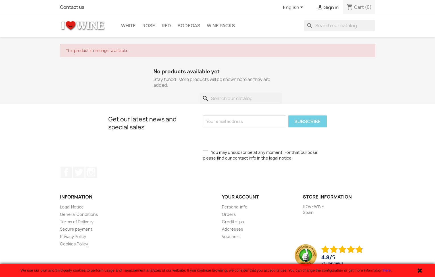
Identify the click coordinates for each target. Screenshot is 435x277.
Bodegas (189, 25)
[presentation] (246, 138)
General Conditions (79, 214)
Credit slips (233, 221)
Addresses (232, 229)
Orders (229, 214)
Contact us (72, 7)
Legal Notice (72, 207)
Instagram (91, 172)
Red (166, 25)
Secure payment (76, 229)
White (128, 25)
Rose (148, 25)
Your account (240, 197)
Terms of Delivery (76, 221)
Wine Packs (221, 25)
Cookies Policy (74, 244)
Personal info (234, 207)
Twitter (78, 172)
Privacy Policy (73, 236)
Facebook (66, 172)
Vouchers (231, 236)
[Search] (339, 25)
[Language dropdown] (294, 7)
